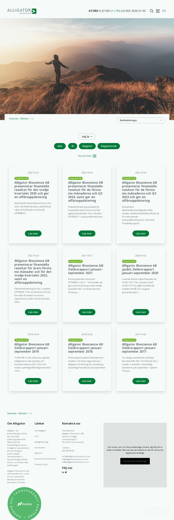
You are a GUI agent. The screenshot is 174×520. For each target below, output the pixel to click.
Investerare (40, 447)
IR (73, 146)
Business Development (45, 458)
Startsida (13, 118)
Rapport (87, 146)
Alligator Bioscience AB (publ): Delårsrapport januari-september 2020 (140, 269)
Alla (59, 146)
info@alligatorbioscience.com (76, 456)
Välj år (86, 136)
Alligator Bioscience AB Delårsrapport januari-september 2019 (31, 347)
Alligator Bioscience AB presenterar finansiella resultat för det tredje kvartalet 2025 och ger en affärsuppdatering (31, 189)
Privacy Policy (41, 464)
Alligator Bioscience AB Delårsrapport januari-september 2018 (85, 347)
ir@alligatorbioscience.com (75, 459)
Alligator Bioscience (21, 11)
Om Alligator (40, 430)
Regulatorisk (109, 146)
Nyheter (24, 118)
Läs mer (33, 233)
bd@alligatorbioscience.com (75, 462)
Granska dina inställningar (135, 461)
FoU (36, 436)
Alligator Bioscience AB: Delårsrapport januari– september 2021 (86, 269)
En (164, 11)
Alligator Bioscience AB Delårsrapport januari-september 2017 (139, 347)
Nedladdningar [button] (128, 120)
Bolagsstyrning (41, 442)
